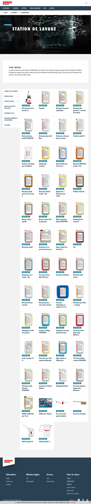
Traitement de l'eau (9, 113)
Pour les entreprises (35, 8)
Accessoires (7, 125)
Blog (45, 8)
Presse (48, 478)
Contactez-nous (9, 481)
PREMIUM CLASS (70, 481)
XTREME (69, 478)
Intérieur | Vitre (70, 490)
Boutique (51, 8)
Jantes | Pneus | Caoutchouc (73, 493)
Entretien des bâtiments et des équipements (11, 119)
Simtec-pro (8, 484)
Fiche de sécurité (50, 481)
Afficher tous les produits (11, 91)
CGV (27, 478)
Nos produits (6, 8)
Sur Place (24, 8)
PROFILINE (69, 484)
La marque (15, 8)
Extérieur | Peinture (71, 487)
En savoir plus (73, 502)
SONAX (7, 478)
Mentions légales (30, 481)
